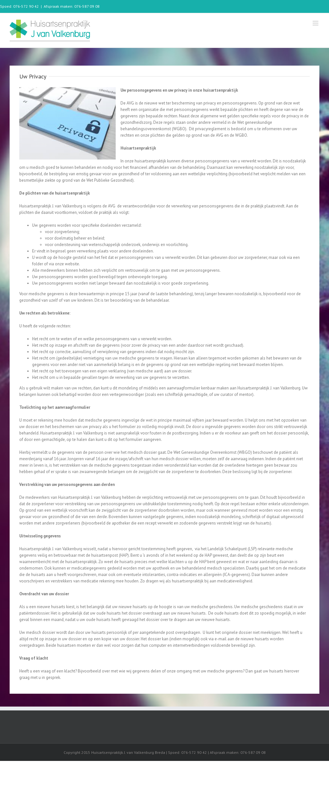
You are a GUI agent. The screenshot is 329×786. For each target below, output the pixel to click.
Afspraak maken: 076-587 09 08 (72, 6)
